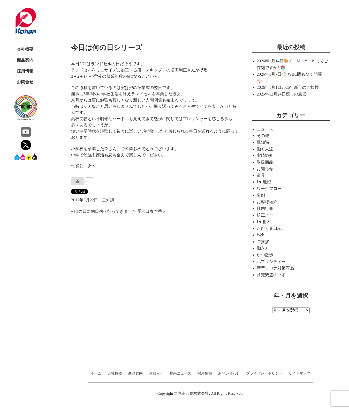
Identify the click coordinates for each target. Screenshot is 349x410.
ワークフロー (269, 188)
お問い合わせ (229, 373)
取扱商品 (265, 162)
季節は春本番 (149, 211)
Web (260, 235)
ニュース (265, 129)
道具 (261, 175)
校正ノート (267, 215)
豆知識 (108, 200)
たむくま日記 (269, 228)
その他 (263, 135)
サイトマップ (299, 373)
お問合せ (25, 82)
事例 (261, 195)
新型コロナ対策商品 (275, 268)
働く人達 (265, 149)
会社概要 (25, 49)
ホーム (95, 373)
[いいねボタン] (77, 181)
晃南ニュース (180, 373)
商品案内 (25, 60)
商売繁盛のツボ (271, 275)
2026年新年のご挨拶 (300, 87)
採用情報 (25, 71)
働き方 (263, 248)
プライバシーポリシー (264, 373)
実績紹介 (265, 155)
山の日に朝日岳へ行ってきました (105, 211)
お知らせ (265, 168)
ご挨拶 (263, 241)
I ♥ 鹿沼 (264, 182)
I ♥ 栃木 (264, 221)
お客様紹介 (267, 202)
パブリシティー (271, 261)
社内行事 (265, 208)
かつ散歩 (265, 255)
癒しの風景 (296, 94)
